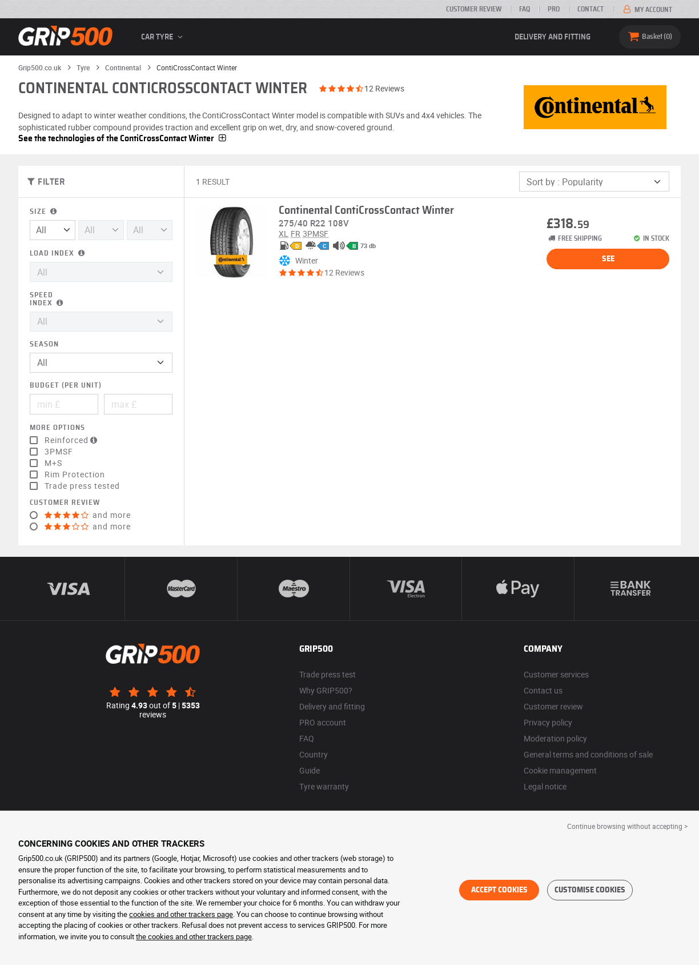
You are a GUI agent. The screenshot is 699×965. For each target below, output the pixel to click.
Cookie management (560, 770)
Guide (309, 770)
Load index (58, 253)
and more (88, 515)
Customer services (556, 674)
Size (44, 212)
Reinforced (72, 440)
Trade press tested (82, 486)
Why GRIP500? (325, 690)
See (608, 259)
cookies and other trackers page (181, 914)
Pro (554, 9)
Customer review (473, 9)
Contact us (543, 690)
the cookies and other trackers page (194, 936)
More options (57, 428)
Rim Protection (75, 474)
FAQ (524, 9)
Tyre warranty (324, 786)
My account (646, 10)
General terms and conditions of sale (588, 754)
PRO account (322, 722)
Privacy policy (548, 722)
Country (313, 754)
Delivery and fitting (552, 37)
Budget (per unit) (66, 385)
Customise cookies (590, 890)
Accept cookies (499, 890)
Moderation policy (555, 738)
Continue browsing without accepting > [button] (627, 826)
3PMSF (59, 452)
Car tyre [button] (163, 37)
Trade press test (327, 674)
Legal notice (545, 786)
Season (44, 344)
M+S (53, 463)
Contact (590, 9)
